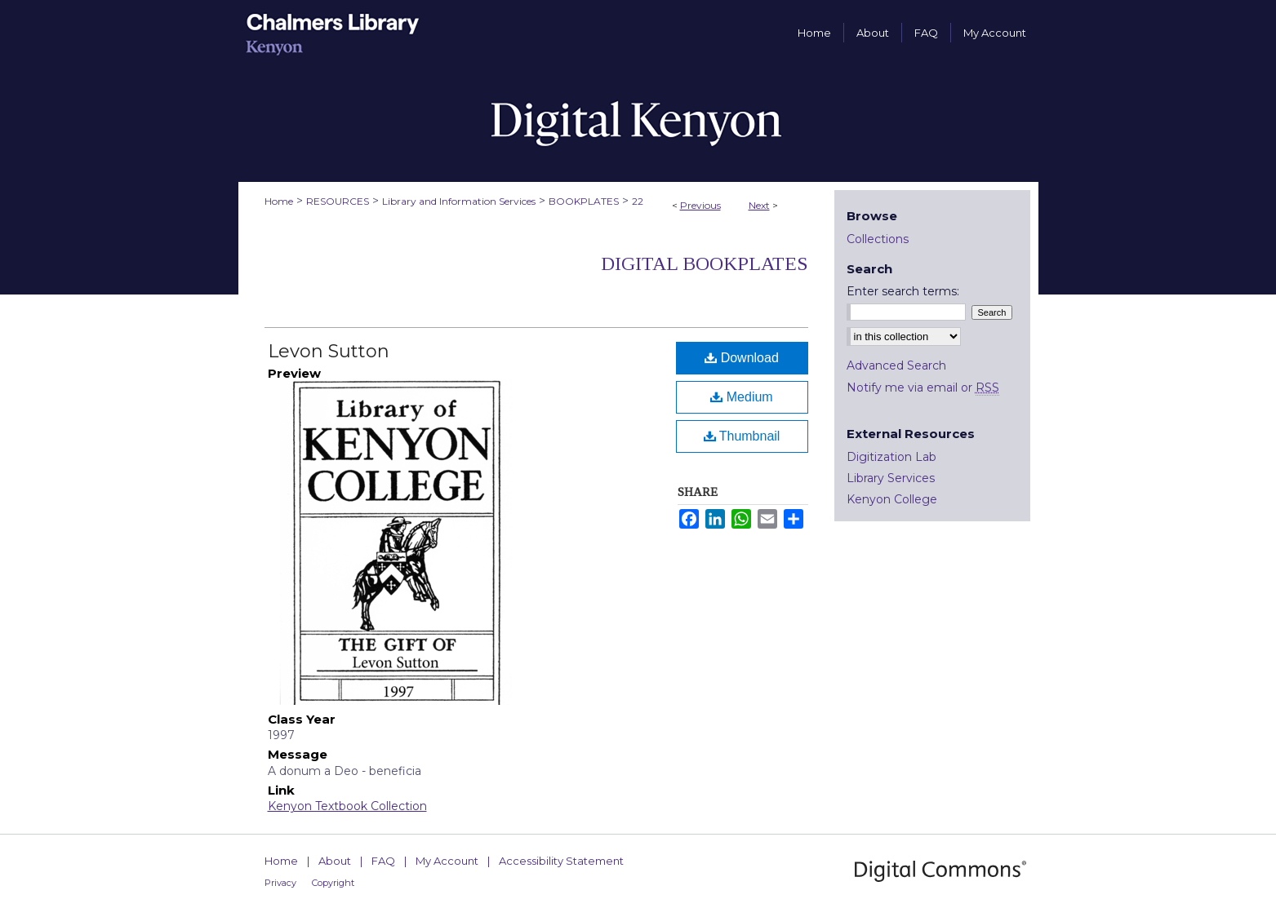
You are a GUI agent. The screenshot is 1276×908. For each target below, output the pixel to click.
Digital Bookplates (704, 263)
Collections (878, 239)
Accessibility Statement (561, 860)
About (334, 860)
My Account (447, 860)
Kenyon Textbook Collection (347, 806)
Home (279, 201)
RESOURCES (337, 201)
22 (637, 201)
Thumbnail (742, 436)
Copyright (333, 882)
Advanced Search (896, 365)
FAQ (383, 860)
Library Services (891, 478)
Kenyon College (892, 499)
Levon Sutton (328, 351)
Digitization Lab (891, 457)
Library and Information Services (459, 201)
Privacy (280, 882)
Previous (700, 205)
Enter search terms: (903, 291)
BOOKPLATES (584, 201)
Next (759, 205)
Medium (741, 397)
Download (742, 358)
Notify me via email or (923, 387)
